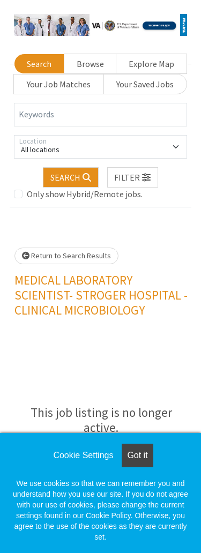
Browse (90, 63)
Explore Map (151, 63)
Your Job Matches (59, 84)
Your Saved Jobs (145, 84)
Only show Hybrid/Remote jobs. (85, 194)
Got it (137, 455)
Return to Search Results (66, 255)
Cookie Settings (83, 455)
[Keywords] (100, 114)
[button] (133, 177)
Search (39, 63)
